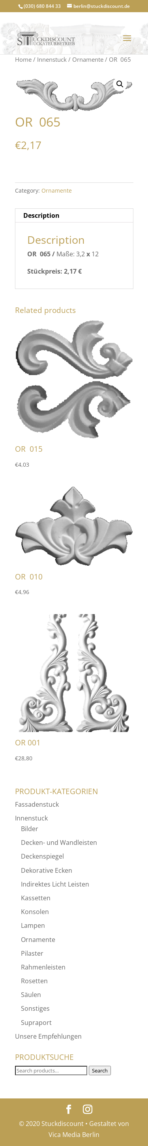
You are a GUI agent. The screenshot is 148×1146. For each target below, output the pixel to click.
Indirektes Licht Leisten (55, 884)
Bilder (29, 828)
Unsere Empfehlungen (48, 1036)
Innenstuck (52, 59)
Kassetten (36, 898)
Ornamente (87, 59)
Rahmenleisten (43, 967)
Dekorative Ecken (46, 870)
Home (23, 59)
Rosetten (34, 981)
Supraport (36, 1022)
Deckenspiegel (42, 856)
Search (100, 1070)
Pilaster (32, 953)
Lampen (33, 925)
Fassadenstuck (37, 804)
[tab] (74, 216)
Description (41, 215)
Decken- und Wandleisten (59, 842)
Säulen (31, 994)
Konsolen (35, 911)
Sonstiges (35, 1008)
